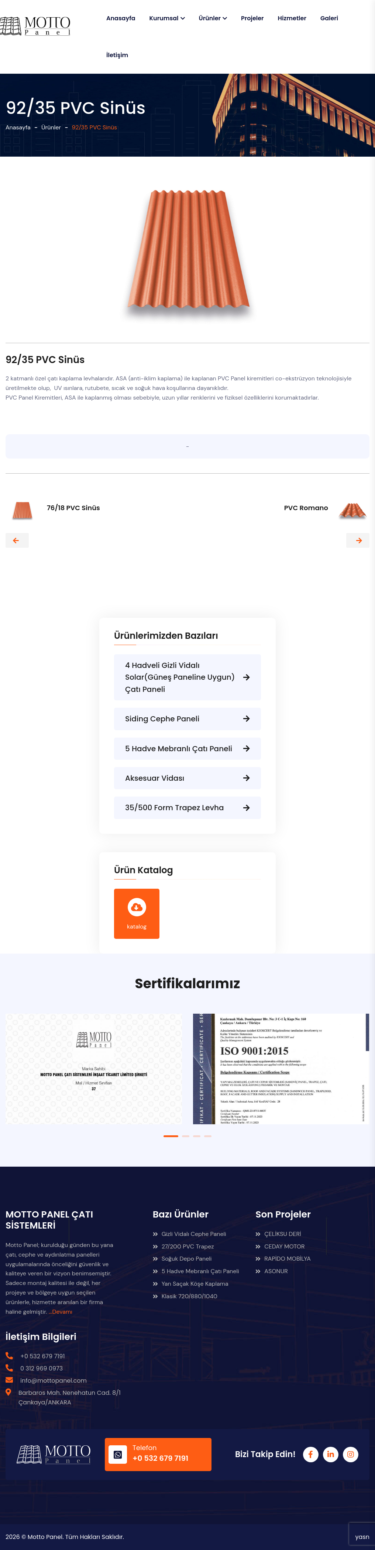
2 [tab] (185, 1136)
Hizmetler (292, 18)
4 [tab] (207, 1136)
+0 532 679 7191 (42, 1356)
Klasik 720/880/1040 (185, 1296)
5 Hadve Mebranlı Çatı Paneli (187, 748)
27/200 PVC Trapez (183, 1246)
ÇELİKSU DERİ (278, 1234)
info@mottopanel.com (53, 1380)
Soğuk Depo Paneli (182, 1258)
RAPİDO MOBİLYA (283, 1258)
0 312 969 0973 (41, 1368)
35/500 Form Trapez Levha (187, 807)
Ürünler (210, 18)
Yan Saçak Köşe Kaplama (190, 1284)
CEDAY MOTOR (280, 1246)
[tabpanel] (94, 1074)
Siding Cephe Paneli (187, 719)
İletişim (117, 55)
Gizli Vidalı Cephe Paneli (189, 1234)
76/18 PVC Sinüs (73, 507)
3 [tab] (196, 1136)
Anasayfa (120, 18)
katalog (137, 914)
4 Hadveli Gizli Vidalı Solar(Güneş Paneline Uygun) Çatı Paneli (187, 677)
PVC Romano (306, 507)
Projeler (252, 18)
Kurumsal (164, 18)
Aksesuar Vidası (187, 778)
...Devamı (60, 1312)
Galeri (329, 18)
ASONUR (271, 1271)
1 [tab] (171, 1136)
